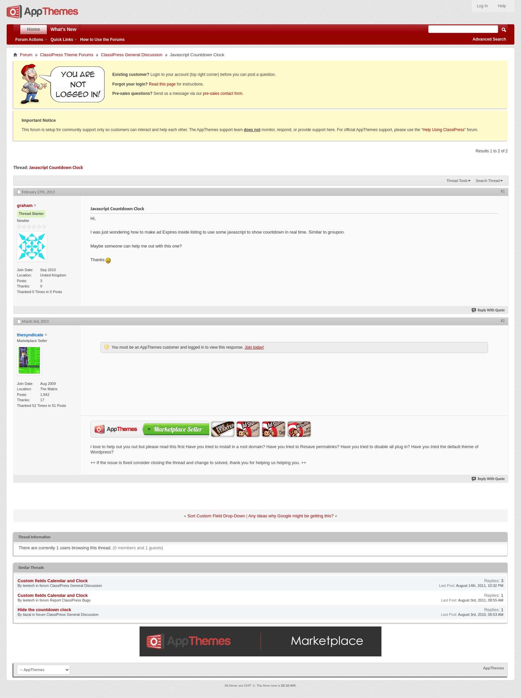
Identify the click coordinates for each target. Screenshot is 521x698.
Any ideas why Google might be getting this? (291, 515)
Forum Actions (29, 39)
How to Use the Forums (102, 39)
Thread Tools (457, 181)
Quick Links (62, 39)
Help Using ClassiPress (443, 129)
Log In (482, 6)
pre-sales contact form (223, 93)
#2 (503, 320)
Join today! (254, 347)
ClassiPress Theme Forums (66, 54)
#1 (503, 191)
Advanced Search (489, 39)
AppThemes (493, 667)
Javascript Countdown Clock (56, 167)
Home (33, 29)
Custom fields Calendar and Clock (53, 580)
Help (502, 6)
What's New (63, 29)
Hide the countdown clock (44, 609)
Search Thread (487, 181)
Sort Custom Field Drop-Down (216, 515)
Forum (26, 54)
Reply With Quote (488, 310)
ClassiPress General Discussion (131, 54)
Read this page (162, 84)
